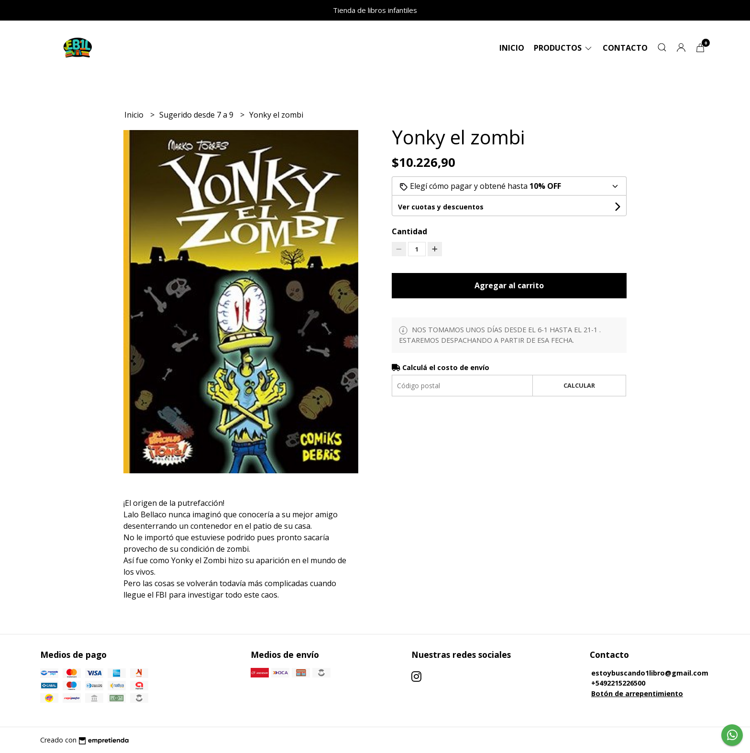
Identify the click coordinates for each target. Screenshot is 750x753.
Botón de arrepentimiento (637, 693)
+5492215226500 (618, 683)
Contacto (625, 48)
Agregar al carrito (509, 285)
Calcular (579, 385)
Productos (563, 48)
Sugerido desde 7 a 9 (197, 114)
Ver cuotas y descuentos (441, 206)
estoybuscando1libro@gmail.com (649, 672)
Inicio (511, 48)
